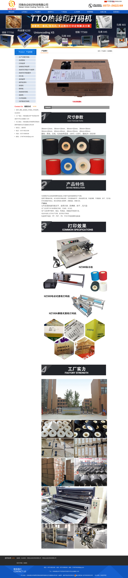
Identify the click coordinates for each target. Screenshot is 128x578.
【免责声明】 (103, 575)
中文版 (108, 1)
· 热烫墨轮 (21, 60)
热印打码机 (20, 563)
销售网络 (90, 12)
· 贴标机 (20, 95)
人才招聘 (77, 12)
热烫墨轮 (109, 51)
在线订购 (103, 12)
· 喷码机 (20, 88)
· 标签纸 (20, 85)
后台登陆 (97, 575)
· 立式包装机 (22, 98)
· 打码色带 (21, 63)
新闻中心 (51, 12)
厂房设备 (64, 12)
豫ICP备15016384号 (68, 575)
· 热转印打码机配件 (24, 73)
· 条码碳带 (21, 79)
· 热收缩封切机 (23, 92)
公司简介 (25, 12)
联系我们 (116, 12)
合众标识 (23, 558)
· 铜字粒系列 (22, 82)
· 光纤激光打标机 (23, 101)
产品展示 (38, 12)
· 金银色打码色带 (23, 66)
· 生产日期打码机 (23, 57)
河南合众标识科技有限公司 (34, 558)
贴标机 (18, 558)
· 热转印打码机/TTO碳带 (26, 69)
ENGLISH (117, 1)
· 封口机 (20, 76)
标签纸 (25, 563)
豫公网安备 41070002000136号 (83, 575)
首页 (99, 51)
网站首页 (11, 12)
